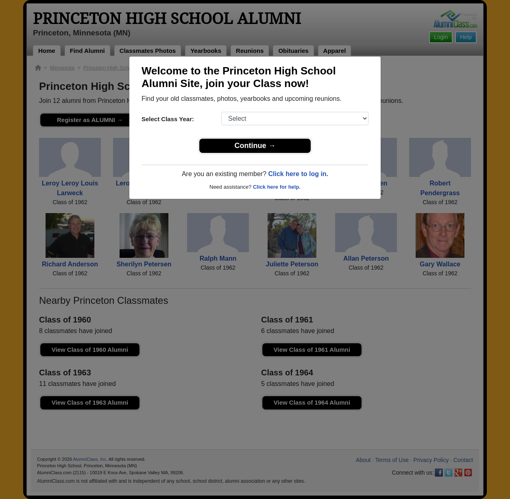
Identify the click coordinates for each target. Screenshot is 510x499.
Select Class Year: (168, 118)
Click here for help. (277, 187)
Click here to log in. (298, 173)
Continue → (255, 146)
